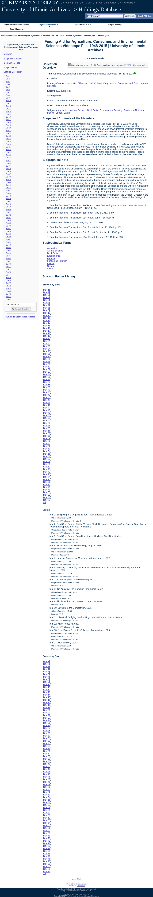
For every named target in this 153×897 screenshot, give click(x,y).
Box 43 (8, 190)
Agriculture (63, 110)
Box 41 (8, 185)
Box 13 (8, 109)
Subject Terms (10, 67)
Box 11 (8, 103)
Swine (67, 112)
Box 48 (8, 204)
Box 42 (8, 188)
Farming (118, 110)
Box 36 (8, 171)
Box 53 (8, 218)
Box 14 (8, 111)
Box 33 (8, 163)
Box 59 (8, 234)
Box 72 (8, 269)
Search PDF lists (144, 16)
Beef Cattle (93, 110)
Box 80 (8, 291)
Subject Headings (115, 25)
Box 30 (8, 155)
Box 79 (8, 288)
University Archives (9, 36)
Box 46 (8, 199)
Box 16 (8, 117)
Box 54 (8, 220)
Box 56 (8, 226)
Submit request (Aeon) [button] (80, 65)
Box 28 (8, 150)
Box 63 (8, 245)
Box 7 (8, 92)
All (44, 502)
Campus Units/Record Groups (16, 25)
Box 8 (8, 95)
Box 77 (8, 283)
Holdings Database (100, 9)
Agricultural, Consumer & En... (43, 36)
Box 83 (8, 299)
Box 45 (8, 196)
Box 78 (8, 286)
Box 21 (8, 131)
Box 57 (8, 229)
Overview (8, 54)
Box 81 (8, 294)
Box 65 (8, 250)
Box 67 (8, 256)
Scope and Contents (13, 58)
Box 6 (8, 90)
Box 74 (8, 275)
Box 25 (8, 141)
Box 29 (8, 152)
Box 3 (8, 81)
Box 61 (8, 239)
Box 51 (8, 212)
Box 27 (8, 147)
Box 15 (8, 114)
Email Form (81, 886)
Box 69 (8, 261)
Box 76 (8, 280)
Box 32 (8, 160)
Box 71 (8, 267)
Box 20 (8, 128)
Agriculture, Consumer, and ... (85, 36)
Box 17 (8, 120)
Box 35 (8, 169)
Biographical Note (12, 63)
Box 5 (8, 87)
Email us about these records (20, 317)
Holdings (24, 36)
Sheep (59, 112)
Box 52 (8, 215)
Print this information (136, 65)
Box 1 (8, 76)
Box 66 (8, 253)
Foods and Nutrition (134, 110)
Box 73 (8, 272)
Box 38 (8, 177)
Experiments (106, 110)
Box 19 (8, 125)
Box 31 (8, 158)
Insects (50, 112)
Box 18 (8, 122)
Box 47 (8, 201)
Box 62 (8, 242)
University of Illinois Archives (36, 9)
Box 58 (8, 231)
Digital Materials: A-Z (82, 25)
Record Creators (16, 29)
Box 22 (8, 133)
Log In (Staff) (76, 879)
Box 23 (8, 136)
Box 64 (8, 248)
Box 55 (8, 223)
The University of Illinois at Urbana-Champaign (82, 896)
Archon (74, 894)
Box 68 (8, 258)
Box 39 (8, 180)
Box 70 (8, 264)
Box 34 (8, 166)
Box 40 (8, 182)
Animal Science (78, 110)
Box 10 (8, 101)
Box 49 (8, 207)
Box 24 (8, 139)
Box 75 (8, 278)
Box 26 (8, 144)
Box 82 (8, 297)
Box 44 (8, 193)
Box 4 (8, 84)
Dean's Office (64, 36)
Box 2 (8, 79)
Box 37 (8, 174)
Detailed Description (13, 72)
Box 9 (8, 98)
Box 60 (8, 237)
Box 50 (8, 209)
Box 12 (8, 106)
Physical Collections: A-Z (49, 25)
